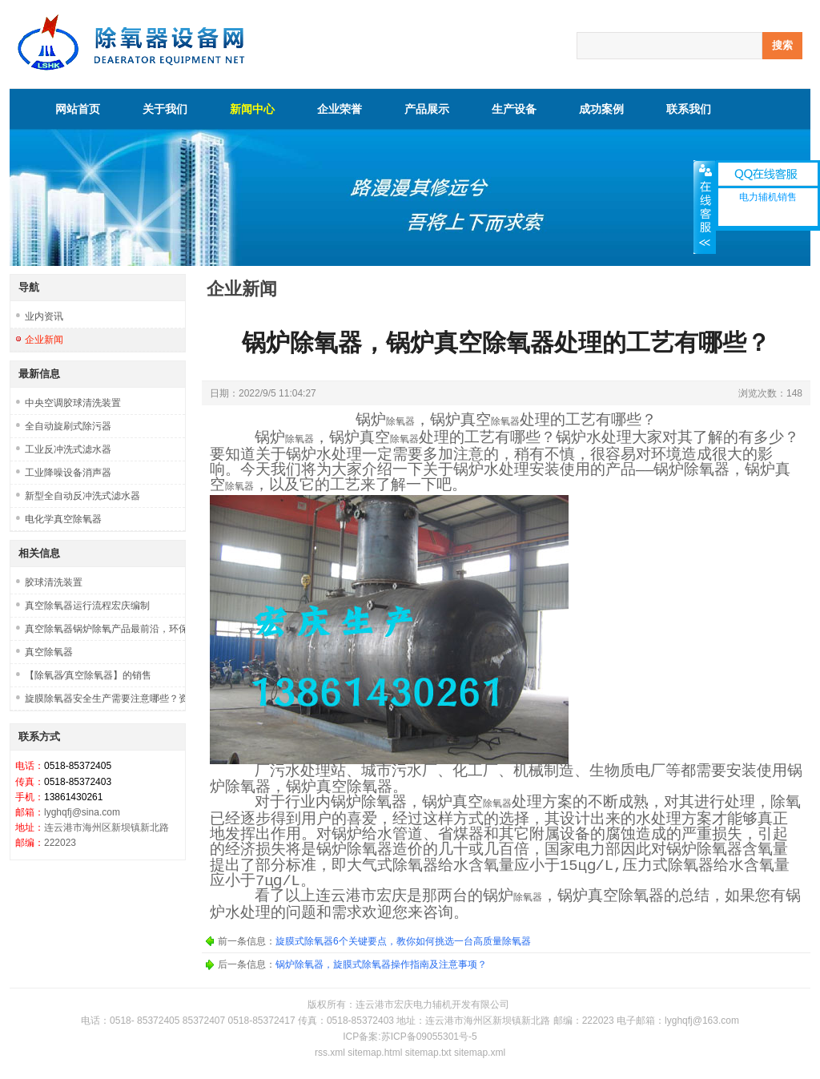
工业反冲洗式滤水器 (68, 449)
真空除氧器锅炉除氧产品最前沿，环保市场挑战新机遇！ (105, 628)
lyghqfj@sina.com (82, 812)
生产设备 (514, 109)
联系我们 (688, 109)
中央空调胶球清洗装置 (73, 403)
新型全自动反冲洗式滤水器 (82, 495)
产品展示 (426, 109)
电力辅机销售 (768, 197)
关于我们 (165, 109)
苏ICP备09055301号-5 (429, 1036)
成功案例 (601, 109)
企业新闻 (44, 339)
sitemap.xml (479, 1052)
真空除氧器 (49, 652)
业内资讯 (44, 316)
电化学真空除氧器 (63, 519)
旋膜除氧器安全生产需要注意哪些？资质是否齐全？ (105, 698)
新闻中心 (252, 109)
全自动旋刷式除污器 (68, 426)
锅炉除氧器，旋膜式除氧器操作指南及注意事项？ (381, 964)
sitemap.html (375, 1052)
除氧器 (400, 422)
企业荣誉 (339, 109)
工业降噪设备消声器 (68, 472)
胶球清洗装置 (53, 582)
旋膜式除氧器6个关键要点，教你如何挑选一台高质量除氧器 (403, 941)
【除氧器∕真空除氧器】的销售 (88, 675)
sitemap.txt (428, 1052)
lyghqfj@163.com (702, 1020)
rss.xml (330, 1052)
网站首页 (77, 109)
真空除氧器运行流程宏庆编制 (87, 605)
